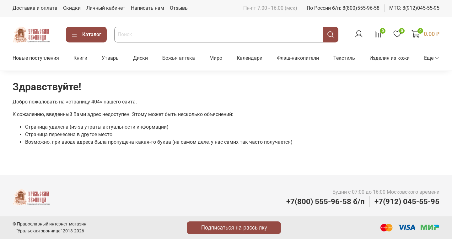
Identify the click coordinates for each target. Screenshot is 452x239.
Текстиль (344, 58)
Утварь (110, 58)
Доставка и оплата (35, 8)
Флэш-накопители (298, 58)
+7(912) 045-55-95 (406, 201)
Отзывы (179, 8)
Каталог (86, 34)
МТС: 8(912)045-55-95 (414, 8)
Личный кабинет (105, 8)
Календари (249, 58)
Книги (80, 58)
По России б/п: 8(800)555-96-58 (343, 8)
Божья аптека (178, 58)
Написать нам (147, 8)
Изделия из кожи (389, 58)
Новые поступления (36, 58)
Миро (215, 58)
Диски (140, 58)
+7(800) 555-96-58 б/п (325, 201)
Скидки (72, 8)
